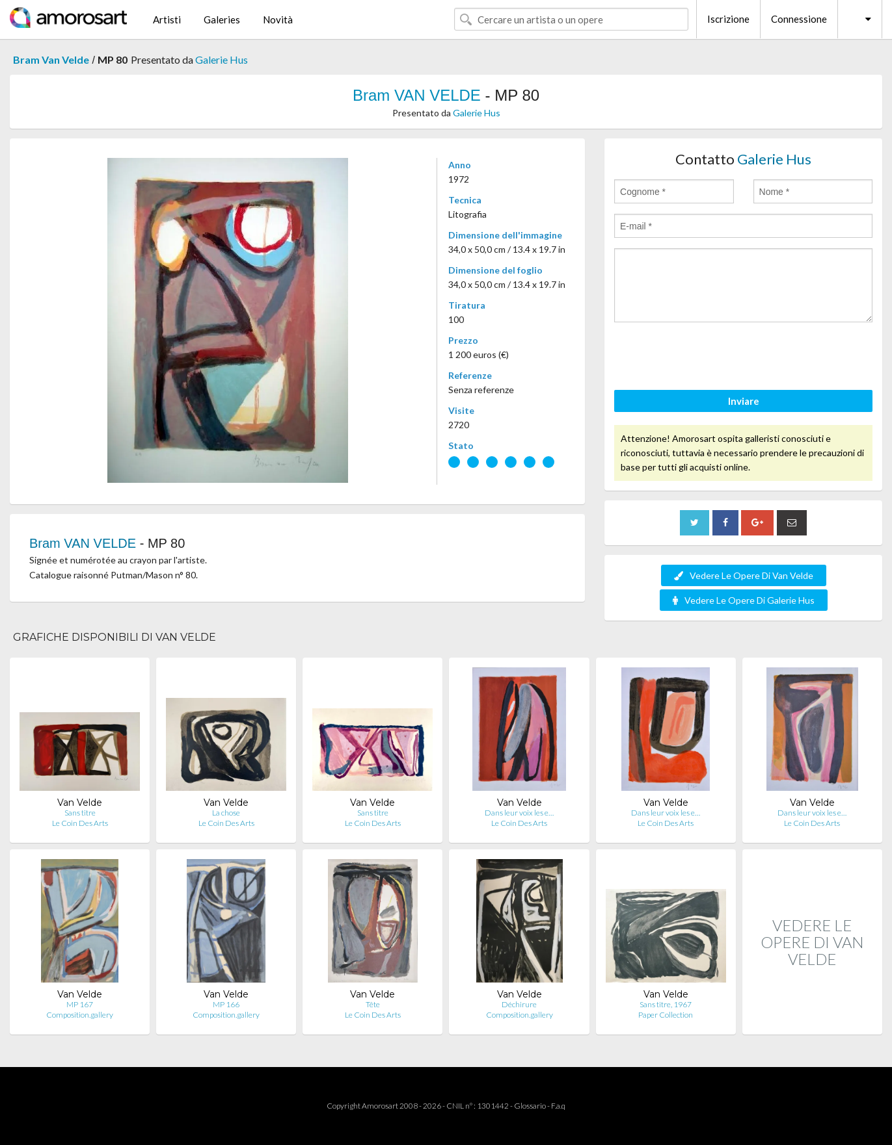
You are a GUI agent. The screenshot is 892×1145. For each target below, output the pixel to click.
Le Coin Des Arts (80, 823)
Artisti (167, 19)
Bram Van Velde (51, 59)
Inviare (743, 401)
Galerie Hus (221, 59)
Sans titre (80, 812)
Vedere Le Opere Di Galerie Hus (744, 600)
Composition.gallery (79, 1015)
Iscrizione (728, 19)
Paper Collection (665, 1015)
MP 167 (79, 1004)
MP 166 (226, 1004)
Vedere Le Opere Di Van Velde (743, 575)
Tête (373, 1004)
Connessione (799, 19)
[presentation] (713, 358)
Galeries (222, 19)
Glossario (530, 1106)
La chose (226, 812)
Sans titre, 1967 (666, 1004)
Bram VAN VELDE (417, 95)
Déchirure (519, 1004)
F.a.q (558, 1106)
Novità (278, 19)
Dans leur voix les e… (519, 812)
